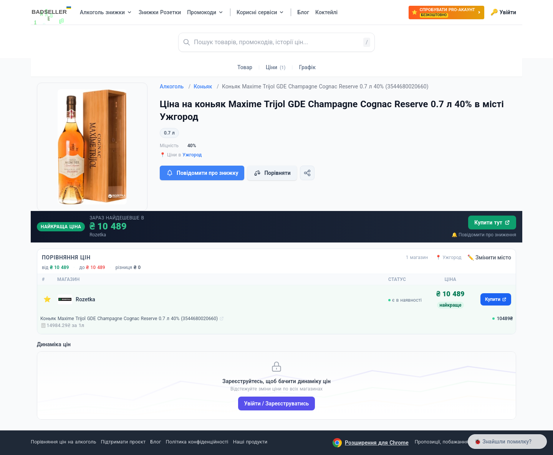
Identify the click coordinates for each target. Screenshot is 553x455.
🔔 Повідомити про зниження (484, 234)
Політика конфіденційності (197, 442)
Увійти (503, 12)
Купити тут (492, 222)
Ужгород (192, 155)
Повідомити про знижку (202, 173)
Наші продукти (250, 442)
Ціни (276, 67)
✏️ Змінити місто (489, 257)
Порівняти (271, 173)
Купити (496, 299)
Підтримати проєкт (123, 442)
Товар (244, 67)
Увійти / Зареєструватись (276, 403)
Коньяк (206, 86)
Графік (307, 67)
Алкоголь (175, 86)
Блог (155, 442)
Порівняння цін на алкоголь (63, 442)
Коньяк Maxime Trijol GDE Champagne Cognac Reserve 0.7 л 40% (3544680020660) (129, 318)
